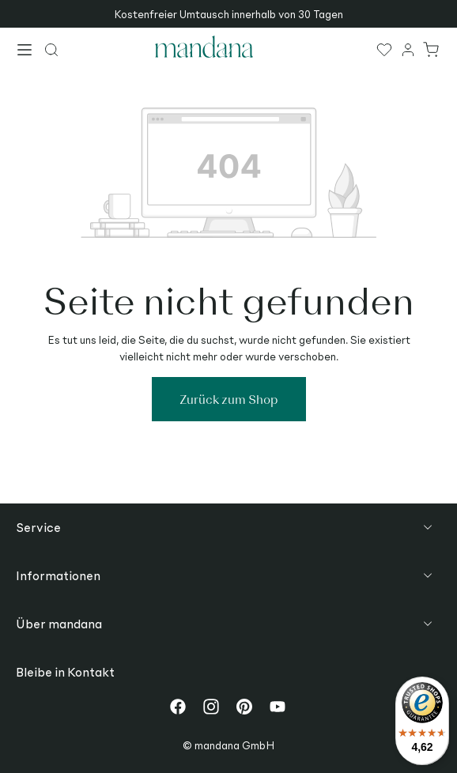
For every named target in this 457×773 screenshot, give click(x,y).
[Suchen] (52, 49)
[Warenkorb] (431, 49)
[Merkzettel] (385, 49)
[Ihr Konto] (408, 49)
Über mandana (59, 623)
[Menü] (25, 51)
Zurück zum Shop (228, 398)
